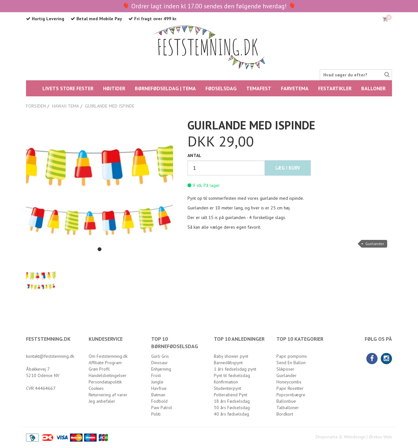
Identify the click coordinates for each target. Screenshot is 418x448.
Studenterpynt (227, 388)
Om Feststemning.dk (108, 356)
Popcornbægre (290, 395)
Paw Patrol (161, 407)
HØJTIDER (114, 88)
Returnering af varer (108, 395)
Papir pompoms (291, 356)
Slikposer (285, 369)
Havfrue (159, 388)
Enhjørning (161, 369)
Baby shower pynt (231, 356)
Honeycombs (288, 382)
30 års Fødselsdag (232, 407)
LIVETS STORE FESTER (67, 88)
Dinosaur (159, 362)
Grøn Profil (99, 369)
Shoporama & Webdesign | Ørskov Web (353, 437)
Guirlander (374, 243)
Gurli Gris (160, 356)
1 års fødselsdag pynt (235, 369)
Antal (194, 155)
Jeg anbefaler (102, 401)
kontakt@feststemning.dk (50, 356)
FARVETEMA (295, 88)
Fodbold (159, 401)
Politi (156, 414)
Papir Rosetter (290, 388)
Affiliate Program (105, 362)
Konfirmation (226, 382)
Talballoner (287, 407)
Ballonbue (286, 401)
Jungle (157, 382)
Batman (158, 395)
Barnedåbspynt (228, 362)
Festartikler (335, 88)
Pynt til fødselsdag (232, 375)
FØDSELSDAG (221, 88)
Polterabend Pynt (230, 395)
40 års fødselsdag (231, 414)
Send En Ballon (291, 362)
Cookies (96, 388)
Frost (156, 375)
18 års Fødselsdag (232, 401)
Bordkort (284, 414)
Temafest (258, 88)
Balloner (373, 88)
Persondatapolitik (105, 382)
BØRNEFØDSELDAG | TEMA (165, 88)
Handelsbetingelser (107, 375)
